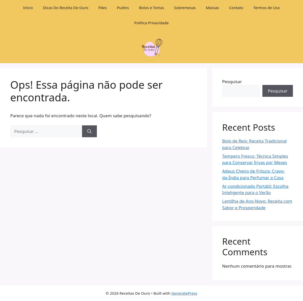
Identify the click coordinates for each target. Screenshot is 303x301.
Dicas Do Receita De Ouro (65, 7)
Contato (236, 7)
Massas (212, 7)
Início (28, 7)
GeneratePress (184, 293)
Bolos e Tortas (151, 7)
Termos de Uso (266, 7)
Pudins (123, 7)
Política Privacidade (151, 22)
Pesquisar (232, 81)
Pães (102, 7)
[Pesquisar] (89, 131)
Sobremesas (185, 7)
